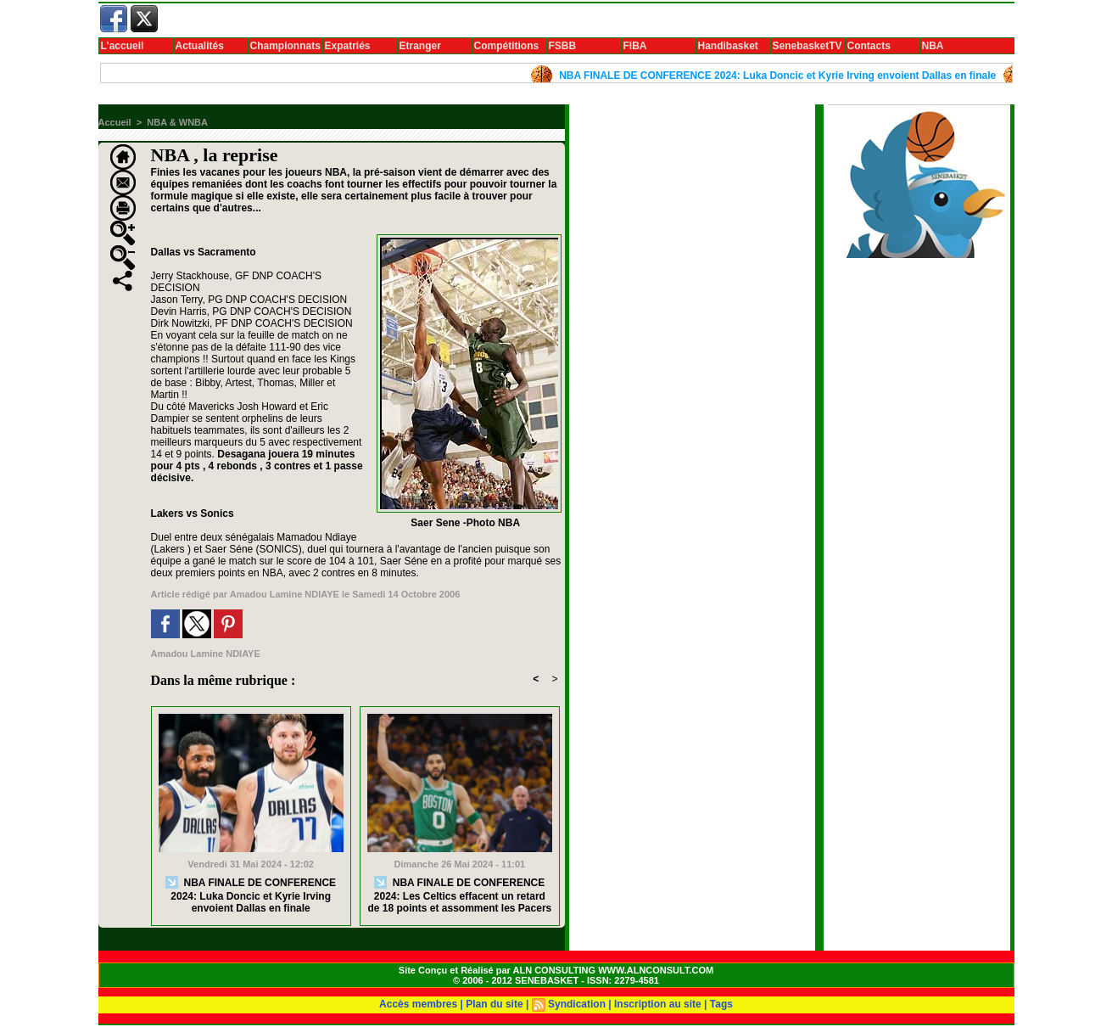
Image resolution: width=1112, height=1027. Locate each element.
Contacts (869, 46)
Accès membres (418, 1004)
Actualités (200, 46)
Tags (721, 1004)
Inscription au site (657, 1004)
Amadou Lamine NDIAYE (284, 594)
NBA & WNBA (177, 122)
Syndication (577, 1004)
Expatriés (348, 46)
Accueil (114, 122)
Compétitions (506, 46)
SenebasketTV (807, 46)
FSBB (563, 46)
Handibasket (728, 46)
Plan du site (494, 1004)
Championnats (285, 46)
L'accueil (122, 46)
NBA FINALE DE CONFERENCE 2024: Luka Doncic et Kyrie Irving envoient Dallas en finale (782, 75)
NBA (933, 46)
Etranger (420, 46)
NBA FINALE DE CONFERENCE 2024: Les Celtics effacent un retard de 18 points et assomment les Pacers (459, 895)
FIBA (635, 46)
